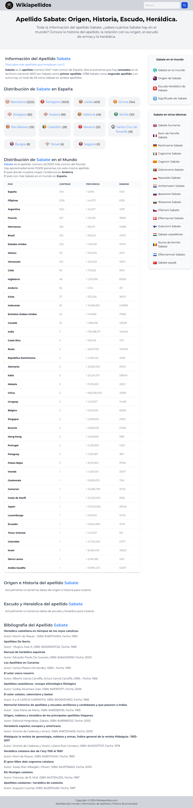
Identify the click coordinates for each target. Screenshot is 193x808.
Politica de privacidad (124, 803)
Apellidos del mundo (68, 803)
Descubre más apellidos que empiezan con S (35, 64)
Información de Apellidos (96, 803)
